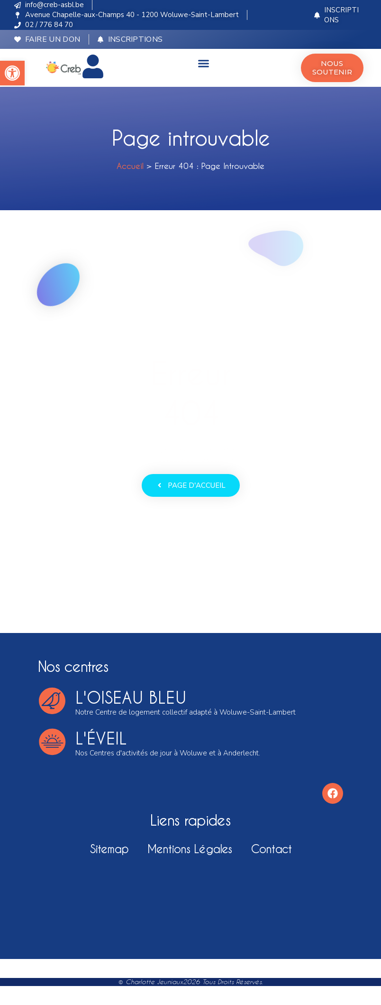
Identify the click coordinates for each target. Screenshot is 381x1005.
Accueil (130, 165)
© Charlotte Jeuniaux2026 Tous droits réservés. (190, 982)
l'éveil (101, 738)
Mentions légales (189, 848)
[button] (12, 73)
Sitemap (109, 848)
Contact (271, 848)
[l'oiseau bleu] (52, 701)
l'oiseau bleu (130, 698)
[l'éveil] (52, 741)
